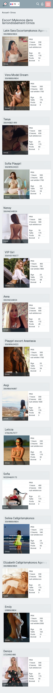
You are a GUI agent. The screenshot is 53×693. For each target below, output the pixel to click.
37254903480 (9, 654)
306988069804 (10, 34)
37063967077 (11, 433)
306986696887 (10, 388)
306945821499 (10, 123)
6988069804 (10, 610)
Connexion (42, 4)
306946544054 (10, 211)
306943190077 (11, 255)
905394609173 (10, 477)
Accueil (5, 12)
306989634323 (11, 167)
